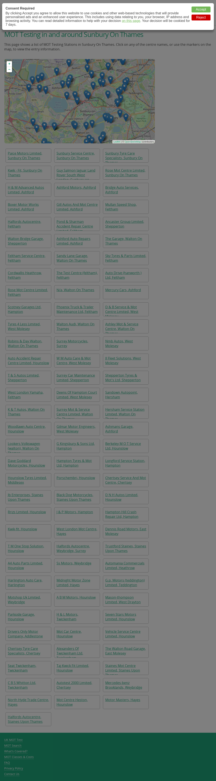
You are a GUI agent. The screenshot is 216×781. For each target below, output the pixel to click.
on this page (131, 21)
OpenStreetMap (133, 141)
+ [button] (9, 63)
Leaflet (116, 141)
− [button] (9, 69)
